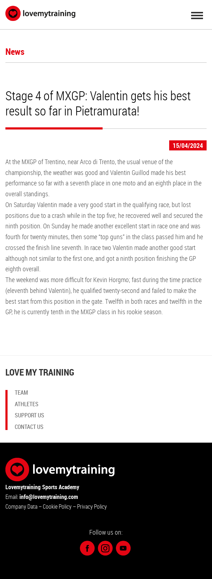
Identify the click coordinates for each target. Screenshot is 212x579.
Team (21, 393)
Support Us (29, 415)
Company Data (21, 506)
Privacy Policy (92, 506)
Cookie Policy (58, 506)
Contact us (29, 426)
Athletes (27, 404)
